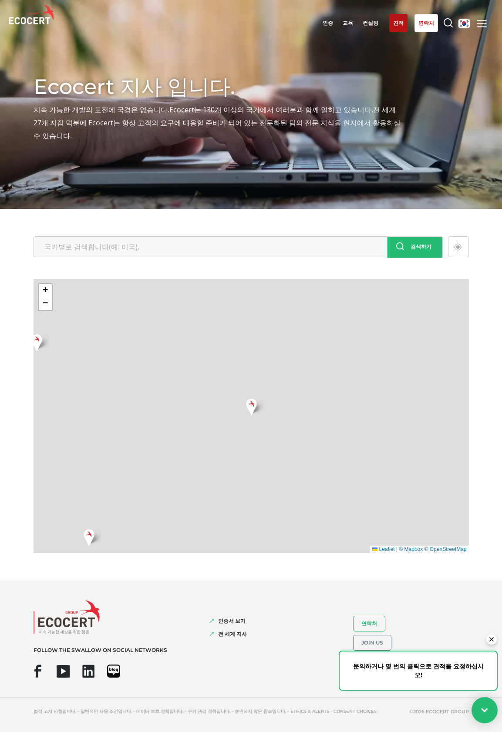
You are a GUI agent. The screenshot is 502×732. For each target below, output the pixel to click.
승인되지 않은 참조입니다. (260, 711)
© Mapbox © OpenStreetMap (432, 549)
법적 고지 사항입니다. (55, 711)
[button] (251, 406)
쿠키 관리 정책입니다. (209, 711)
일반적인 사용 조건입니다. (106, 711)
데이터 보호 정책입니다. (159, 711)
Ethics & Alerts (309, 711)
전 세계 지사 (232, 634)
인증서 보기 (232, 621)
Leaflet (383, 549)
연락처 (369, 623)
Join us (372, 642)
